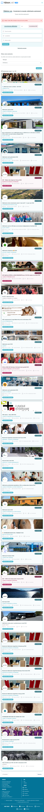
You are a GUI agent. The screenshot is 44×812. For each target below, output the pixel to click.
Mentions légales (9, 800)
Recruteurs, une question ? (7, 796)
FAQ (24, 781)
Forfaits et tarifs (5, 794)
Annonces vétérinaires (6, 781)
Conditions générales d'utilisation (33, 800)
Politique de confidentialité (20, 800)
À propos (25, 793)
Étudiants (38, 806)
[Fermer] (41, 20)
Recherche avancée (22, 48)
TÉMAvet (27, 809)
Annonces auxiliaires (6, 782)
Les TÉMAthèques (5, 792)
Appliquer (39, 68)
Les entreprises (5, 784)
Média (25, 787)
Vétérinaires (15, 806)
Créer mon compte (5, 785)
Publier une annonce (6, 791)
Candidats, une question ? (7, 786)
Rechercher (5, 44)
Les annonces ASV (33, 26)
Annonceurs (26, 795)
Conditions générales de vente (23, 802)
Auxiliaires (23, 806)
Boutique (25, 789)
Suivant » (40, 774)
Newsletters (26, 791)
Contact (25, 782)
